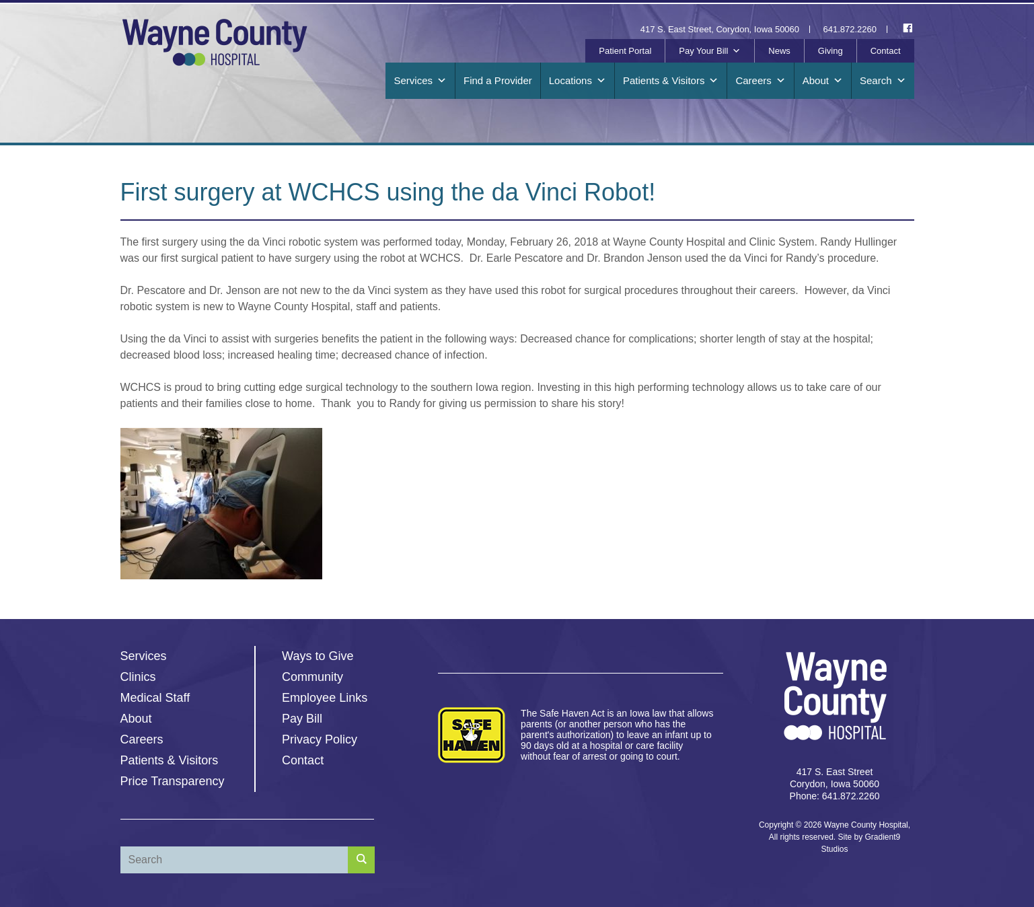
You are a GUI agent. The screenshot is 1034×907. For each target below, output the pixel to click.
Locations (577, 81)
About (823, 81)
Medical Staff (155, 697)
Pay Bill (302, 718)
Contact (886, 51)
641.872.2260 (850, 29)
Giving (830, 51)
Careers (760, 81)
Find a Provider (498, 80)
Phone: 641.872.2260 (835, 796)
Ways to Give (317, 656)
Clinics (138, 677)
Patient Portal (625, 51)
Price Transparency (172, 781)
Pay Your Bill (710, 51)
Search (883, 81)
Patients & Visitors (670, 81)
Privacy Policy (319, 739)
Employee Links (324, 697)
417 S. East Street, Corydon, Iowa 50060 (719, 29)
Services (420, 81)
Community (312, 677)
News (779, 51)
